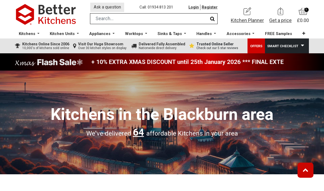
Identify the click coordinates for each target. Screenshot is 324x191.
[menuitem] (278, 35)
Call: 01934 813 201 (156, 7)
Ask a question (107, 7)
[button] (303, 34)
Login (193, 7)
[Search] (212, 19)
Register (210, 7)
